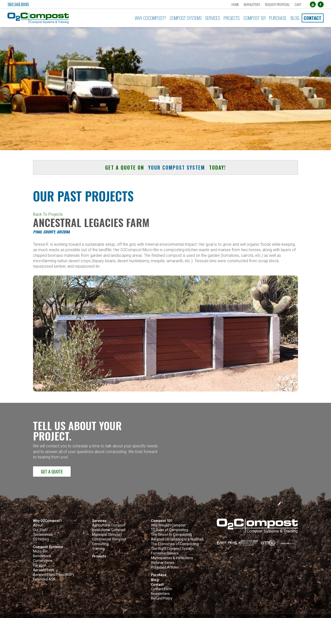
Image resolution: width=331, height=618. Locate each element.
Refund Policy (161, 598)
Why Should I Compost (168, 525)
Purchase (277, 18)
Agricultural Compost (108, 525)
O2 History (41, 539)
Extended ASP (44, 579)
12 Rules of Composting (169, 530)
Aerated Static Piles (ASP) (53, 575)
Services (212, 18)
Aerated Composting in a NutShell (177, 539)
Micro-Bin (40, 551)
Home (235, 4)
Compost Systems (186, 18)
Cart (298, 4)
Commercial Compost (109, 539)
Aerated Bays (43, 570)
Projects (232, 18)
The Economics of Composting (175, 544)
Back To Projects (48, 214)
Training (98, 549)
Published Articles (165, 567)
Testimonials (43, 535)
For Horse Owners (165, 553)
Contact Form (161, 589)
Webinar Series (162, 563)
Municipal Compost (107, 535)
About (38, 525)
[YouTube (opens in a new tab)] (313, 4)
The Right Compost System (172, 549)
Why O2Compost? (150, 18)
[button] (55, 18)
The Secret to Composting (171, 535)
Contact (312, 18)
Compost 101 (255, 18)
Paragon (39, 565)
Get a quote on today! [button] (165, 167)
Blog (295, 18)
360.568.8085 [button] (18, 4)
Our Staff (40, 530)
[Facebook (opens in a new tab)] (321, 4)
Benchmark (42, 556)
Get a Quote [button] (52, 471)
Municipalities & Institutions (172, 558)
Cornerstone (42, 561)
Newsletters (252, 4)
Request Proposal (277, 4)
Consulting (100, 544)
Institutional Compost (108, 530)
